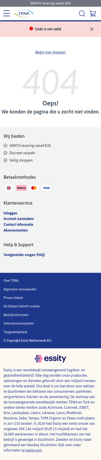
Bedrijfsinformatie (16, 315)
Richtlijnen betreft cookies (22, 306)
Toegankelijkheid (15, 332)
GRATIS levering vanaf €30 (50, 3)
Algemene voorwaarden (20, 289)
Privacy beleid (13, 298)
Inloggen (10, 213)
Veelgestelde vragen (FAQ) (24, 255)
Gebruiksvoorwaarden (19, 323)
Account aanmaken (19, 219)
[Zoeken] (83, 13)
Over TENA (11, 280)
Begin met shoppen (50, 52)
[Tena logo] (23, 13)
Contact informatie (18, 224)
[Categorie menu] (6, 13)
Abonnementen (16, 230)
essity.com (34, 450)
